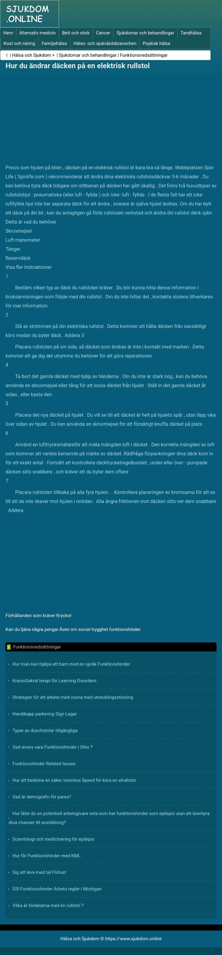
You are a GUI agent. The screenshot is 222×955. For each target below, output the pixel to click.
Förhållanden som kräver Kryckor (38, 615)
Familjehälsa (54, 43)
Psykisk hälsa (156, 43)
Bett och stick (76, 33)
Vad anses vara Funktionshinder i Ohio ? (52, 747)
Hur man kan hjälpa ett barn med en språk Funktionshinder (71, 664)
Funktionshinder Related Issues (43, 763)
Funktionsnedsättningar (144, 55)
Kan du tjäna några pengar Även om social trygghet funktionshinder (73, 629)
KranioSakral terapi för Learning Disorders (54, 680)
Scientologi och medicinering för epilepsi (53, 839)
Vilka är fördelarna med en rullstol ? (47, 905)
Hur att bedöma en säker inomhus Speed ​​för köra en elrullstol (73, 780)
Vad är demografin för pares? (41, 797)
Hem (8, 33)
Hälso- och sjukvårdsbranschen (104, 43)
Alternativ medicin (37, 33)
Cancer (103, 33)
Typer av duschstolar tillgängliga (44, 730)
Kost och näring (19, 43)
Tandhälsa (191, 33)
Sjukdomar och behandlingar (145, 33)
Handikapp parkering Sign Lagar (44, 714)
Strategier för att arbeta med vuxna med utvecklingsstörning (72, 697)
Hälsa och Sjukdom (31, 55)
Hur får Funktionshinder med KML (46, 855)
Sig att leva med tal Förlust (39, 872)
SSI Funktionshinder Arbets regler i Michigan (57, 889)
